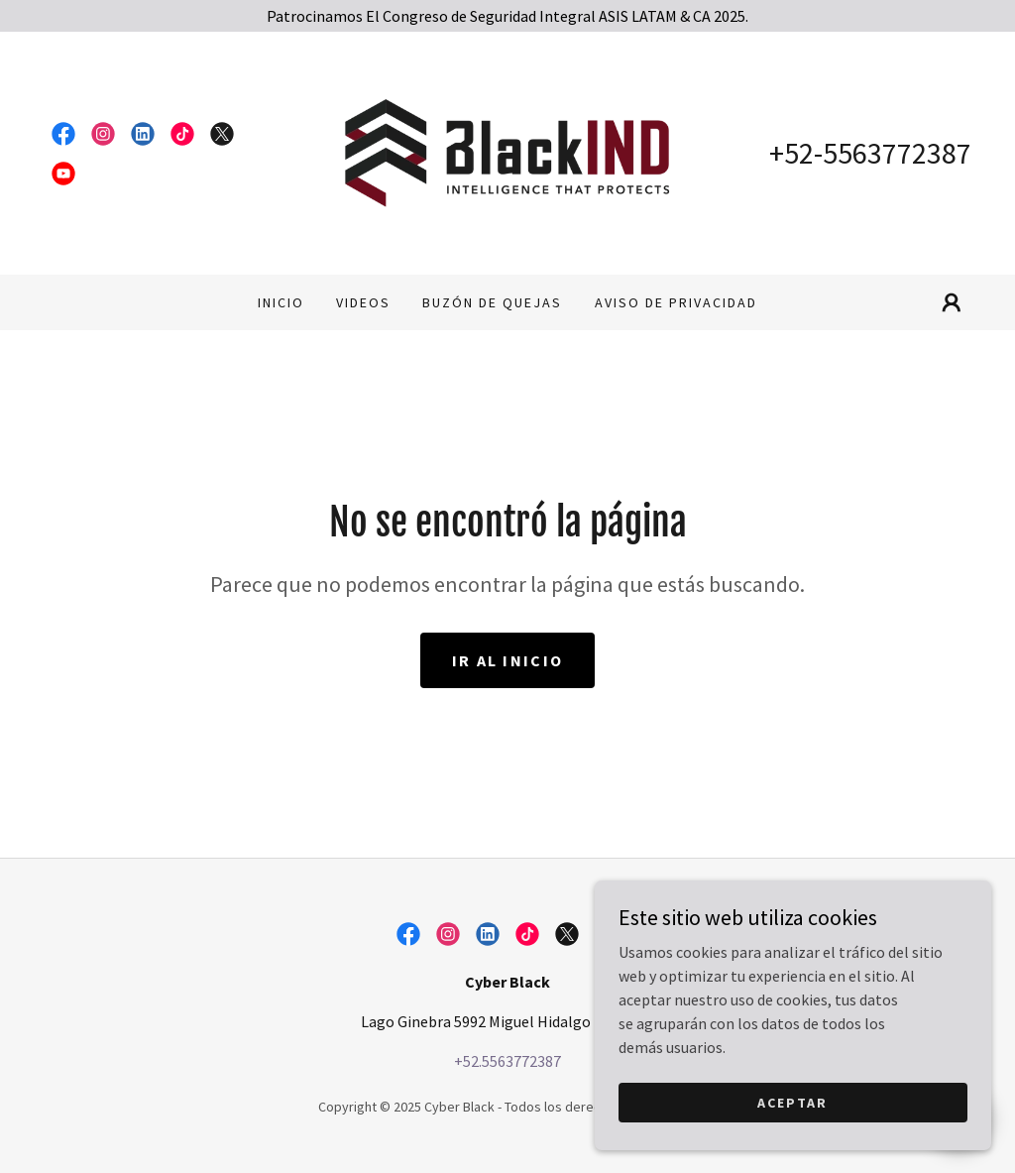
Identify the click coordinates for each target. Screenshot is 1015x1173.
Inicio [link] (281, 302)
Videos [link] (363, 302)
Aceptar (792, 1142)
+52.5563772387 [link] (507, 1061)
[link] (63, 134)
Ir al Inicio (507, 660)
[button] (951, 302)
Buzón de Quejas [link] (492, 302)
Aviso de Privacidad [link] (676, 302)
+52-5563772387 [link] (870, 153)
